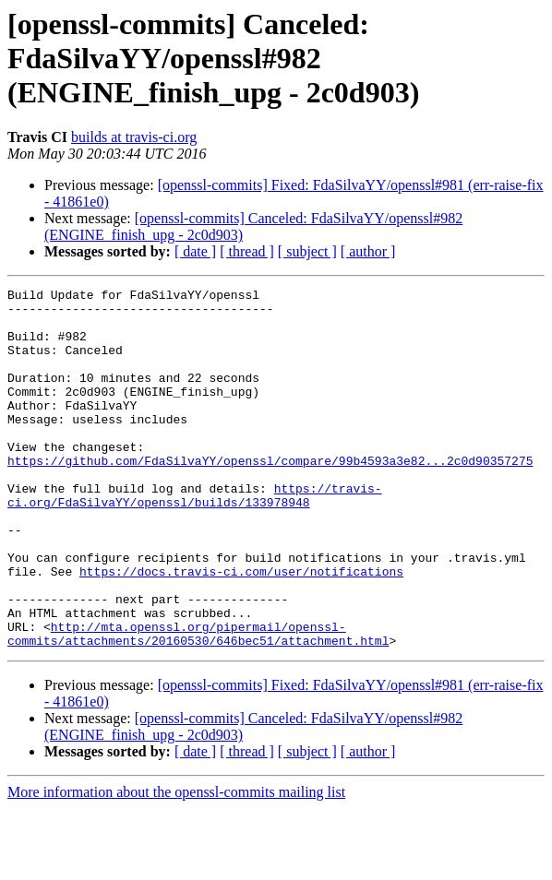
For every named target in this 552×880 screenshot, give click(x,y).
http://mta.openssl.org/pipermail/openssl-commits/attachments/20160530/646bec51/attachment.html (198, 703)
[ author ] (368, 251)
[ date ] (195, 251)
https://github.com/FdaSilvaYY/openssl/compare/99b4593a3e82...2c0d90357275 (270, 496)
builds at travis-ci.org (134, 137)
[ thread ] (247, 251)
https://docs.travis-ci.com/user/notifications (241, 629)
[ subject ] (307, 251)
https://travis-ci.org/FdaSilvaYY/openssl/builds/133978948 (194, 537)
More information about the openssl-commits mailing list (176, 864)
